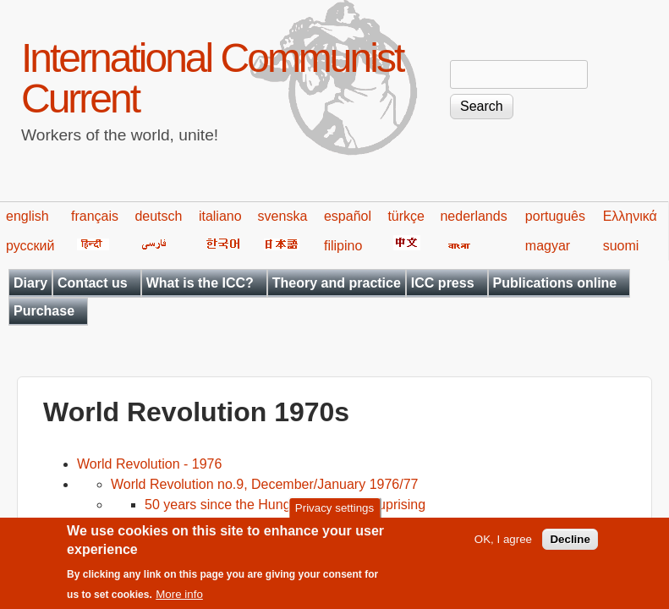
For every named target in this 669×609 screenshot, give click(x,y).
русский (30, 246)
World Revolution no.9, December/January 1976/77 (264, 484)
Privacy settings (334, 515)
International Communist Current (212, 78)
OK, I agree (503, 547)
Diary (30, 283)
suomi (621, 246)
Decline (569, 547)
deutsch (158, 216)
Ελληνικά (630, 216)
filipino (343, 246)
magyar (547, 246)
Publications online (555, 283)
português (555, 216)
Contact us (93, 283)
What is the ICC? (200, 283)
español (347, 216)
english (27, 216)
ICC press (442, 283)
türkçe (406, 216)
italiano (220, 216)
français (94, 216)
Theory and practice (336, 283)
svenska (283, 216)
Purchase (44, 311)
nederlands (473, 216)
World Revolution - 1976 (149, 464)
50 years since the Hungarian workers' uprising (285, 504)
